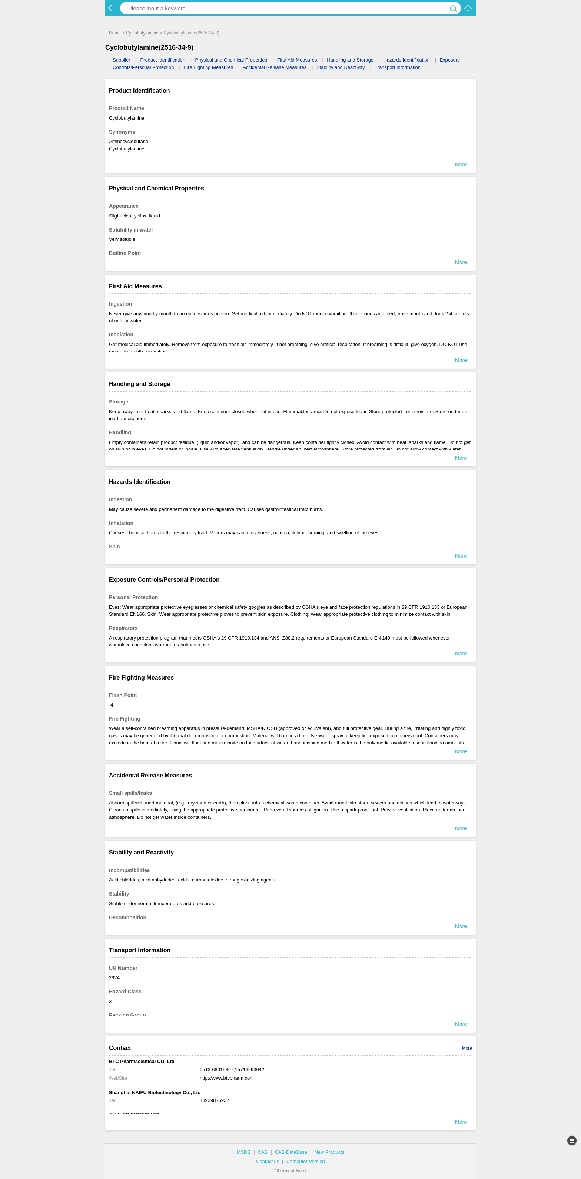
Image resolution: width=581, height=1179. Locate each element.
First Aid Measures (297, 60)
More (467, 1048)
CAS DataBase (291, 1152)
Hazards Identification (407, 60)
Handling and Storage (350, 60)
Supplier (121, 60)
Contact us (267, 1161)
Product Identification (162, 60)
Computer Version (305, 1161)
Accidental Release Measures (274, 67)
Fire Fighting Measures (208, 67)
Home (115, 33)
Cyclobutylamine (142, 33)
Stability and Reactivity (340, 67)
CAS (263, 1152)
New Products (329, 1152)
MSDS (244, 1152)
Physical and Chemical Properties (231, 60)
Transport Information (398, 67)
